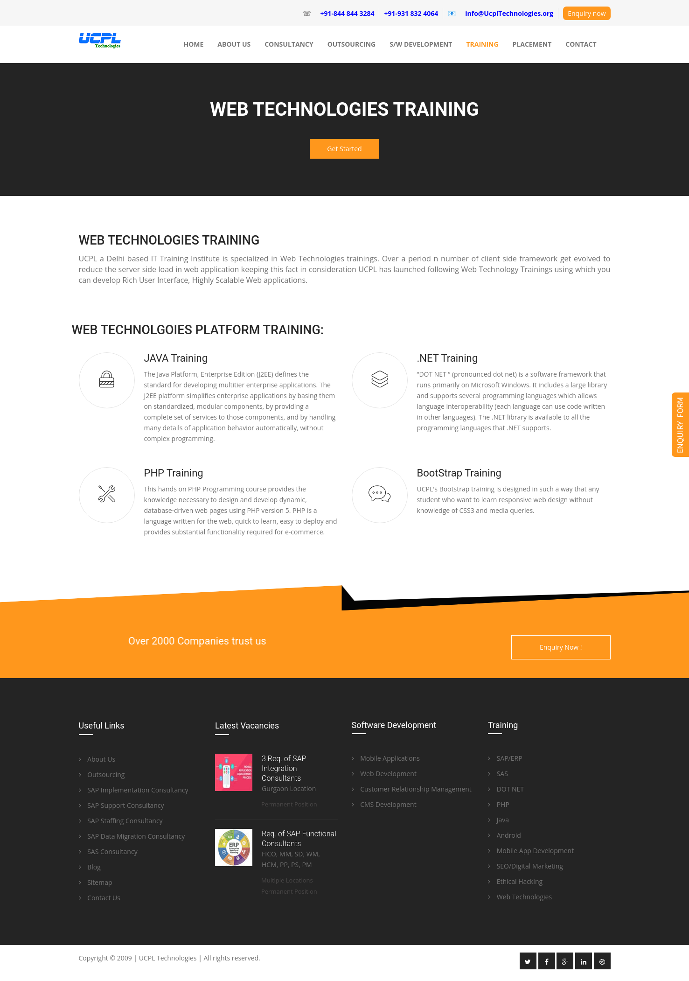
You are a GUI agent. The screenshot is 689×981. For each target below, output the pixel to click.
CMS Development (384, 804)
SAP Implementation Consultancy (133, 789)
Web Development (384, 773)
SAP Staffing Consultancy (121, 820)
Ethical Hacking (515, 881)
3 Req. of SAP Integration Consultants (284, 768)
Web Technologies (520, 896)
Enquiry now (586, 13)
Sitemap (95, 882)
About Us (97, 759)
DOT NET (506, 789)
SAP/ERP (505, 758)
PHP (498, 804)
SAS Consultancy (108, 851)
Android (504, 835)
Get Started (344, 148)
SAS (498, 773)
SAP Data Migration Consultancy (132, 836)
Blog (90, 866)
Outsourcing (102, 774)
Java (498, 819)
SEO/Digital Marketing (525, 866)
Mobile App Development (531, 850)
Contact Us (99, 897)
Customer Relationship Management (412, 789)
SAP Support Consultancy (121, 805)
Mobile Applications (386, 758)
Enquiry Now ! (561, 647)
